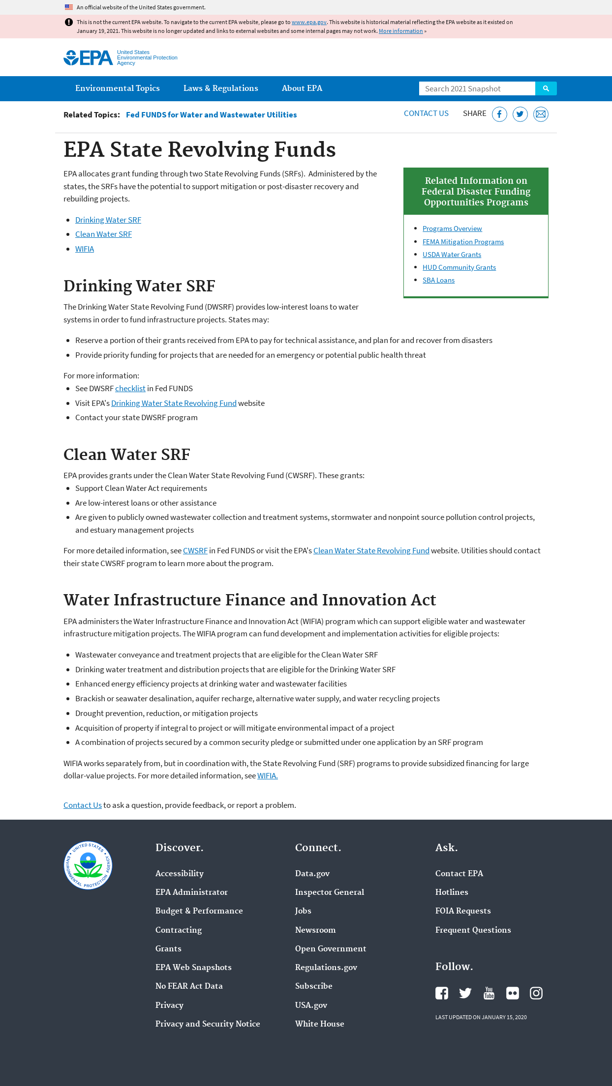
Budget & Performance (199, 911)
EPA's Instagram (536, 993)
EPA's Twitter (465, 993)
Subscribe (314, 986)
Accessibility (179, 874)
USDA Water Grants (452, 254)
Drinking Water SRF (108, 219)
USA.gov (311, 1005)
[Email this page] (541, 114)
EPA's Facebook (441, 993)
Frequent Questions (473, 930)
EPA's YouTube (489, 993)
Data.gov (312, 874)
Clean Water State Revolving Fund (371, 550)
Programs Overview (452, 228)
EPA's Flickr (512, 993)
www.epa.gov (309, 22)
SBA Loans (439, 280)
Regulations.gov (326, 968)
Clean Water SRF (103, 234)
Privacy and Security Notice (207, 1024)
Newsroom (315, 930)
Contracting (178, 930)
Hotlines (451, 892)
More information (401, 30)
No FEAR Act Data (189, 986)
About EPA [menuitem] (302, 88)
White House (319, 1024)
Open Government (331, 949)
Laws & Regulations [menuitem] (221, 88)
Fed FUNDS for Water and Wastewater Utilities (211, 115)
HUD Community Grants (459, 267)
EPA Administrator (191, 892)
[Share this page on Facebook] (499, 114)
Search (546, 88)
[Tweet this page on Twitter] (520, 114)
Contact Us (426, 113)
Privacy (169, 1005)
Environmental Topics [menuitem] (117, 88)
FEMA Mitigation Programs (463, 241)
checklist (130, 388)
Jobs (303, 911)
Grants (168, 949)
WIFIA (84, 248)
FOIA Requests (463, 911)
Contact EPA (459, 874)
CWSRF (195, 550)
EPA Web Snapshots (193, 968)
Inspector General (329, 892)
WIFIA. (267, 775)
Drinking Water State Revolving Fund (174, 403)
